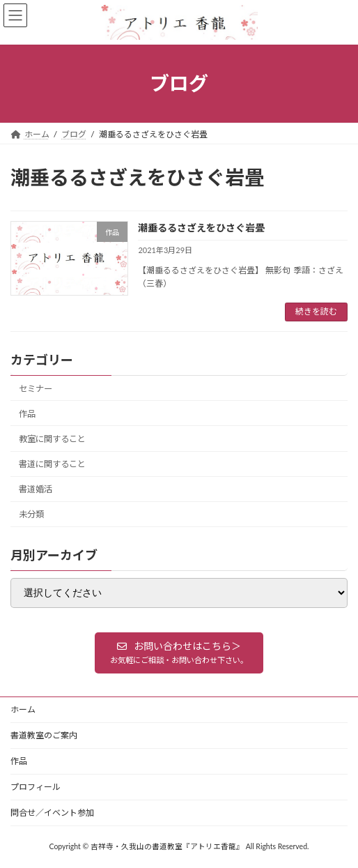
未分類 (31, 514)
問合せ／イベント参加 (52, 812)
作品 (27, 414)
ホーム (23, 709)
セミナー (35, 388)
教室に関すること (52, 439)
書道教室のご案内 (43, 735)
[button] (179, 652)
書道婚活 (35, 489)
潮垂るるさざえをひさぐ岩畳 (201, 228)
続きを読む (316, 311)
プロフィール (35, 787)
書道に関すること (52, 464)
